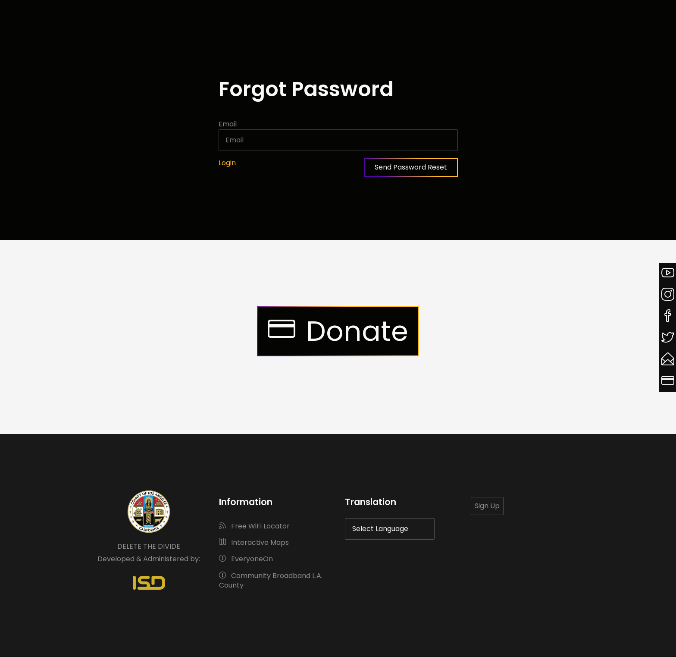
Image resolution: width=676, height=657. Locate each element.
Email (228, 124)
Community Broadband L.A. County (270, 580)
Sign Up (487, 506)
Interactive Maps (254, 542)
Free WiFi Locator (254, 526)
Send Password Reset (411, 167)
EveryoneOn (246, 559)
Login (227, 163)
